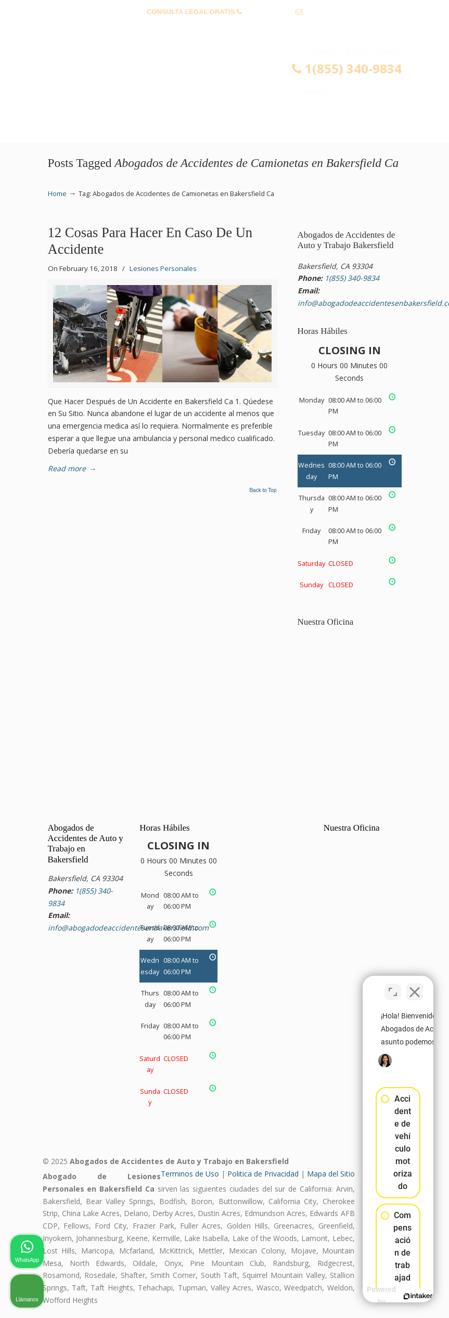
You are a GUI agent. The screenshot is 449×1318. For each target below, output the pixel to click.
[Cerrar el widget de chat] (414, 985)
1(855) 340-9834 (268, 12)
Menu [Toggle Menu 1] (64, 130)
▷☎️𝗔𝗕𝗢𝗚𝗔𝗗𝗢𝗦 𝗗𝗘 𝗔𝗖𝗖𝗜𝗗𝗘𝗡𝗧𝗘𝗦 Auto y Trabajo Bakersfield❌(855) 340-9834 (235, 81)
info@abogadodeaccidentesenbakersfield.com (224, 28)
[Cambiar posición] (392, 985)
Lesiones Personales (163, 268)
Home (57, 193)
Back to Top (262, 490)
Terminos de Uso (190, 1174)
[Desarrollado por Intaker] (360, 1296)
